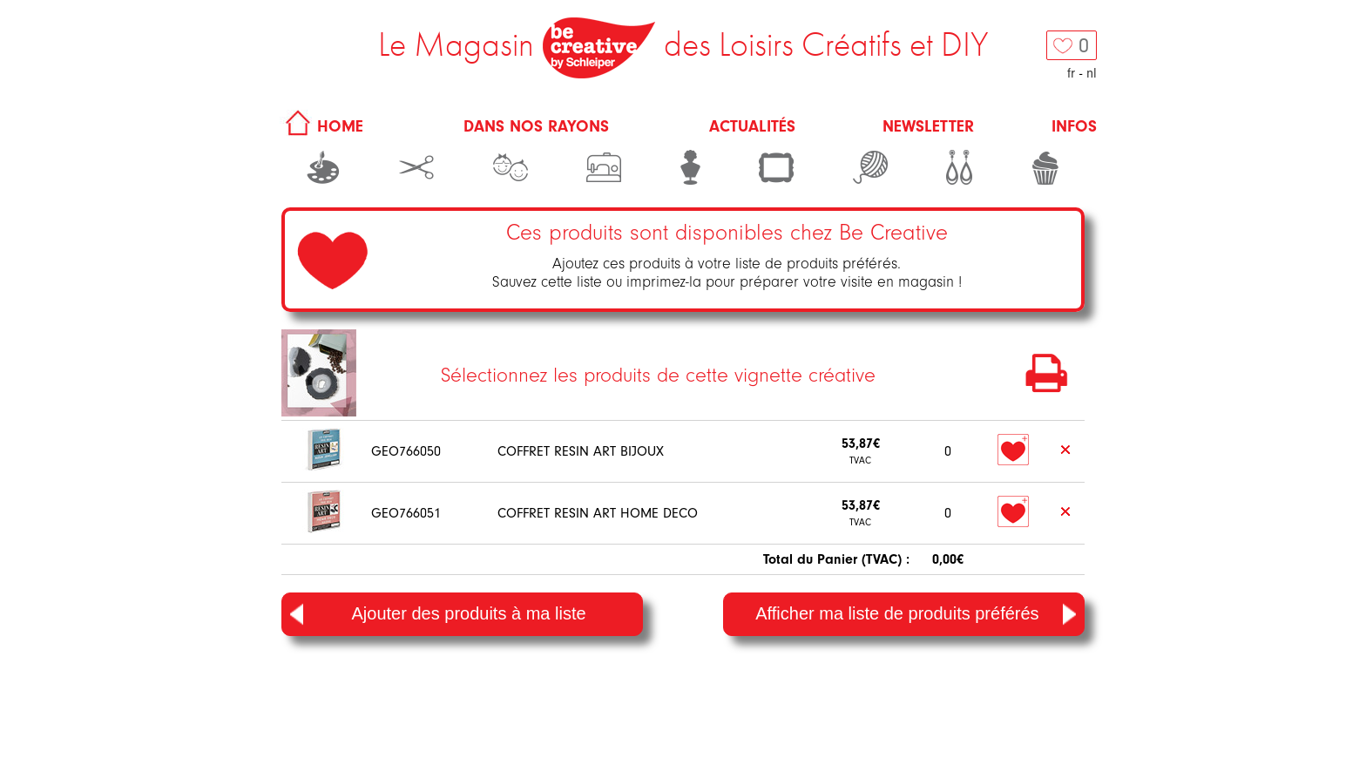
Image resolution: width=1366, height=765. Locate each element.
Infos (1074, 126)
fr (1071, 73)
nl (1091, 73)
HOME (321, 126)
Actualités (752, 126)
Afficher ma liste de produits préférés (915, 614)
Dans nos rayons (536, 126)
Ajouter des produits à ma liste (437, 614)
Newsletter (928, 126)
